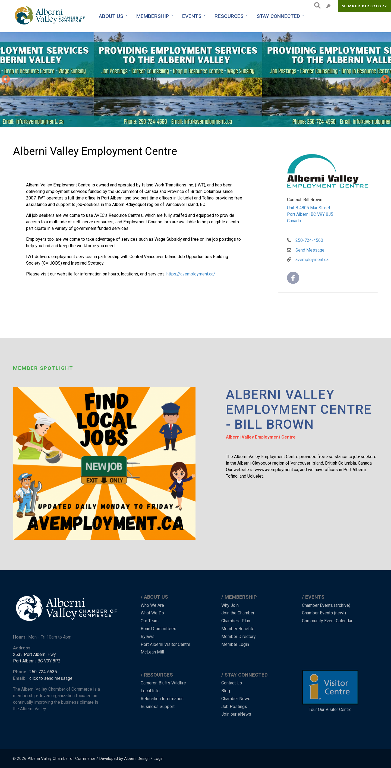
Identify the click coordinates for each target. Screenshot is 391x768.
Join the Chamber (237, 612)
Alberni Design (137, 758)
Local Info (150, 690)
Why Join (230, 605)
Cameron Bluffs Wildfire (163, 683)
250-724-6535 (43, 671)
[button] (84, 79)
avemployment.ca (312, 259)
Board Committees (158, 628)
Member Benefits (237, 628)
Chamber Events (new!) (324, 612)
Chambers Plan (235, 620)
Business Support (158, 706)
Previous (5, 79)
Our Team (150, 620)
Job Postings (234, 706)
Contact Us (231, 683)
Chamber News (235, 698)
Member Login (235, 644)
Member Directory (364, 6)
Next (385, 79)
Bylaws (147, 636)
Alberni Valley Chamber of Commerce (61, 758)
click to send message (50, 678)
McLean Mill (152, 652)
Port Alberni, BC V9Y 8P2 (37, 661)
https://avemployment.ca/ (190, 274)
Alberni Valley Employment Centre (261, 437)
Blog (225, 690)
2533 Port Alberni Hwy (34, 654)
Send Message (309, 250)
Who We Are (152, 605)
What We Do (152, 612)
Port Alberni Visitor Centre (165, 644)
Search (316, 5)
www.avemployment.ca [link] (276, 469)
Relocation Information (162, 698)
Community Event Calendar (327, 620)
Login (158, 758)
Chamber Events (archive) (326, 605)
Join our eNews (236, 714)
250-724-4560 (309, 240)
